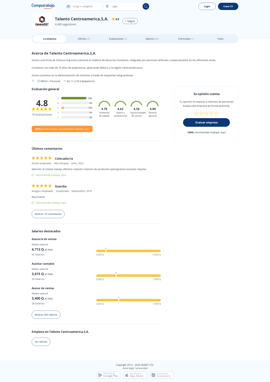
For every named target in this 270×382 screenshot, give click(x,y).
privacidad (142, 368)
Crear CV (228, 6)
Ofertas (84, 38)
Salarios (152, 38)
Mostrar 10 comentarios (48, 214)
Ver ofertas (41, 341)
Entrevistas (186, 38)
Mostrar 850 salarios (46, 314)
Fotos (220, 38)
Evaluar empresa (206, 122)
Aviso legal (128, 368)
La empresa (49, 38)
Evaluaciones (118, 38)
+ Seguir (130, 21)
